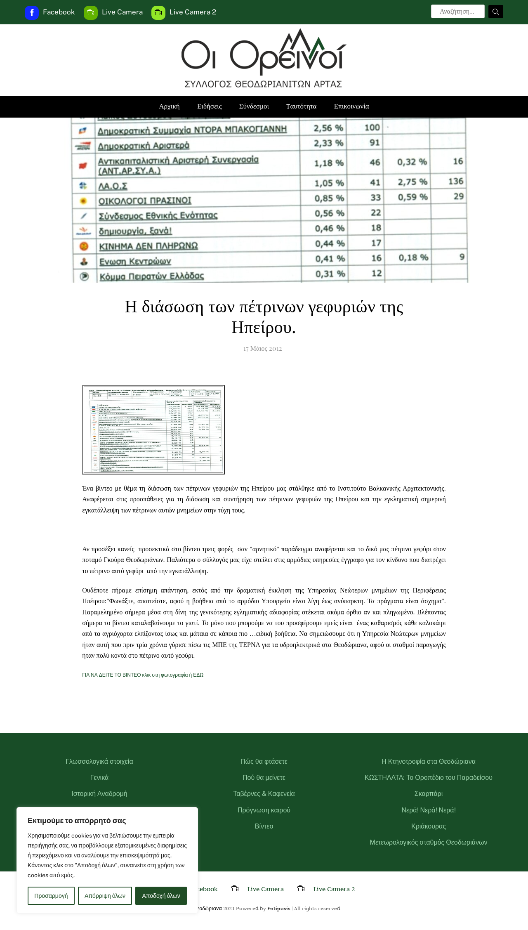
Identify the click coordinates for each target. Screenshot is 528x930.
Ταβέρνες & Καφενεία (264, 794)
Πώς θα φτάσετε (264, 761)
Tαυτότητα (301, 106)
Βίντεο (264, 826)
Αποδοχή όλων (161, 895)
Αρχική (169, 106)
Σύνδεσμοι (254, 106)
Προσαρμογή (51, 895)
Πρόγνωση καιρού (264, 810)
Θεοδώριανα (207, 908)
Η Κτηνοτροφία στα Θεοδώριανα (429, 761)
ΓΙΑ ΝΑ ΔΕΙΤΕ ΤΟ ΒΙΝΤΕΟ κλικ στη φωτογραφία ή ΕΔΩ (142, 675)
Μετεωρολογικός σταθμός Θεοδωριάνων (429, 842)
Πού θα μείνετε (264, 777)
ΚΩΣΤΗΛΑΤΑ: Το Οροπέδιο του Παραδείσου (429, 777)
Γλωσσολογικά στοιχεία (99, 761)
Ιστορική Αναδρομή (99, 794)
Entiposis (278, 908)
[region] (107, 860)
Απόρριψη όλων (105, 895)
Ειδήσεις (209, 106)
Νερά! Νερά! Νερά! (428, 810)
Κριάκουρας (428, 826)
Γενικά (99, 777)
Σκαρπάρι (429, 794)
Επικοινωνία (351, 106)
